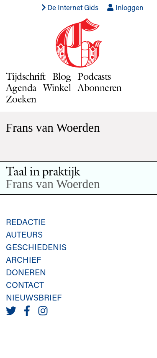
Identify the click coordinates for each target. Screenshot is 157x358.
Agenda (21, 87)
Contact (25, 284)
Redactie (26, 221)
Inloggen (125, 7)
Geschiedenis (36, 246)
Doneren (26, 272)
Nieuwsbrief (34, 297)
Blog (61, 76)
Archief (23, 259)
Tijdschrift (26, 76)
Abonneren (99, 87)
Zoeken (21, 99)
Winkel (57, 87)
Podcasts (94, 76)
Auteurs (24, 234)
